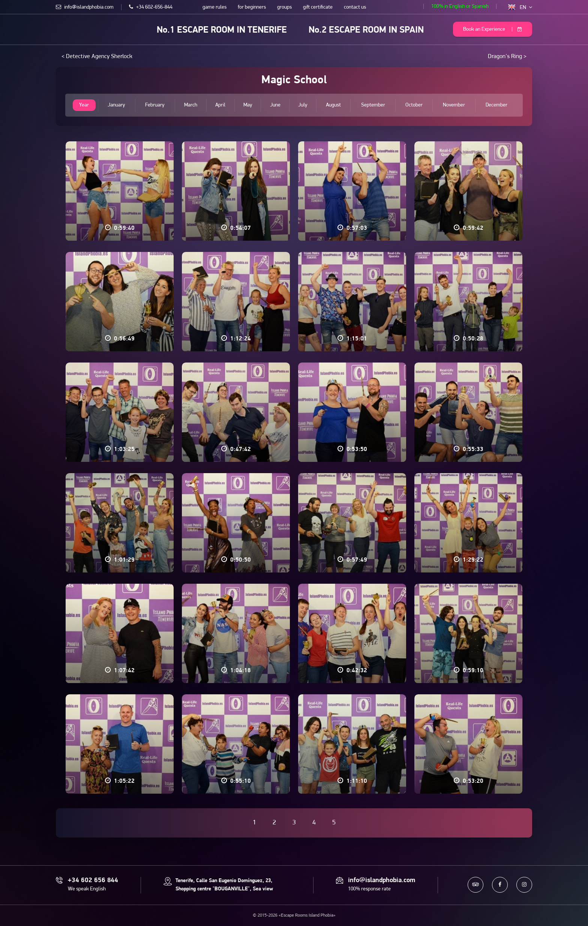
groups (284, 7)
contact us (355, 7)
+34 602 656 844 (93, 880)
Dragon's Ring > (507, 57)
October (414, 105)
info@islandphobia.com (85, 7)
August (333, 105)
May (247, 105)
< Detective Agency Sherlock (97, 57)
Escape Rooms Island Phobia (61, 28)
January (116, 105)
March (190, 105)
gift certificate (318, 7)
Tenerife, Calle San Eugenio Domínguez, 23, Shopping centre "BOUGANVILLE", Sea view (224, 885)
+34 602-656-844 (150, 7)
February (155, 105)
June (275, 105)
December (496, 105)
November (454, 105)
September (373, 105)
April (220, 105)
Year (84, 105)
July (303, 105)
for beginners (252, 7)
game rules (214, 7)
